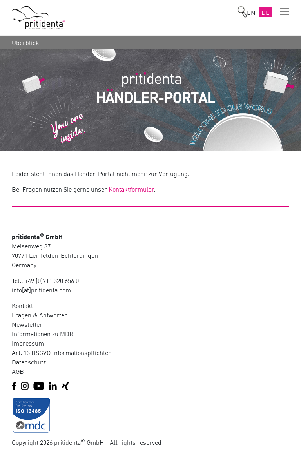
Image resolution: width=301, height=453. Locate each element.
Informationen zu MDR (43, 333)
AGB (18, 371)
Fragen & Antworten (40, 314)
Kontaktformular (131, 189)
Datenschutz (29, 361)
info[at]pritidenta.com (41, 289)
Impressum (28, 343)
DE (265, 12)
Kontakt (22, 305)
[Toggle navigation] (284, 11)
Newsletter (27, 324)
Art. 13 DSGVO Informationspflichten (62, 352)
